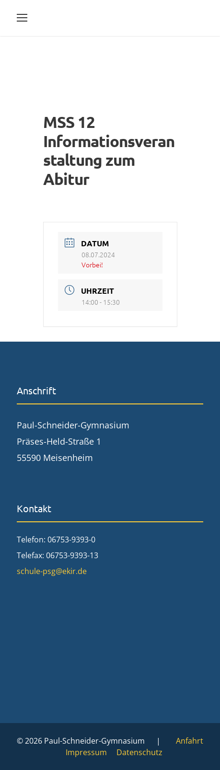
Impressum (86, 752)
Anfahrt (189, 741)
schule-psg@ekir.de (52, 571)
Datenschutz (139, 752)
